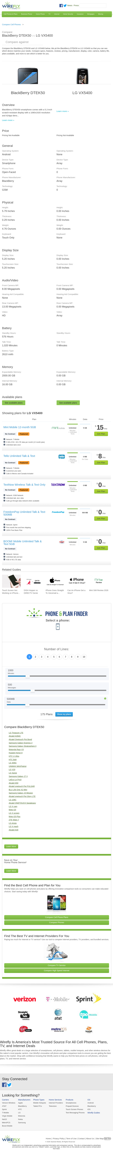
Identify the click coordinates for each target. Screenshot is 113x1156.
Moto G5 (12, 810)
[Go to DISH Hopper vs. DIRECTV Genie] (33, 581)
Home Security (68, 14)
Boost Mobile (7, 1126)
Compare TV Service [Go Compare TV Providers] (57, 965)
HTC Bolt (13, 760)
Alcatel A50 (13, 783)
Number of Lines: (56, 649)
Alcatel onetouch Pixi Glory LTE (22, 796)
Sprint (4, 1109)
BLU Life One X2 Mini (18, 790)
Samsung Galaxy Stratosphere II (22, 746)
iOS (88, 1109)
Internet (56, 14)
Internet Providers (56, 1103)
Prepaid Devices (72, 1106)
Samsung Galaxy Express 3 (20, 743)
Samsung (22, 1123)
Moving (100, 14)
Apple (20, 1103)
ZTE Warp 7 (14, 820)
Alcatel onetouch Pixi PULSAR (22, 786)
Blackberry (91, 1106)
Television (53, 1106)
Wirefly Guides (93, 1113)
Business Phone (26, 14)
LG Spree (13, 773)
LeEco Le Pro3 (15, 780)
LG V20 (12, 769)
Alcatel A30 (13, 830)
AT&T (4, 1106)
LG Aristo (13, 823)
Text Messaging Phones (75, 1113)
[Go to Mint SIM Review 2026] (98, 581)
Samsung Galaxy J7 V (18, 776)
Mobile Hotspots (39, 1103)
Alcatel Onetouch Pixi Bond (20, 739)
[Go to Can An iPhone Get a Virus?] (76, 581)
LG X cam (13, 806)
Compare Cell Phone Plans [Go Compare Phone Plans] (56, 917)
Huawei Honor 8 (15, 753)
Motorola (21, 1116)
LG (19, 1113)
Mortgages (90, 14)
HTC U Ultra (14, 756)
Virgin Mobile (7, 1116)
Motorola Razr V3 (16, 749)
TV (49, 14)
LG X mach (13, 826)
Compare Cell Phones (11, 24)
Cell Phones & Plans (10, 14)
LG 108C (12, 800)
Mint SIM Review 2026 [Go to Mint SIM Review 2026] (98, 590)
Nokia (20, 1119)
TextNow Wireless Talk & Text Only (24, 484)
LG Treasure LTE (16, 733)
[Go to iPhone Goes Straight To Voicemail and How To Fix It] (55, 581)
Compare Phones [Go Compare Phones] (56, 922)
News (69, 5)
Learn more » (8, 120)
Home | (49, 1138)
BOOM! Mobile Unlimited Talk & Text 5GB (22, 542)
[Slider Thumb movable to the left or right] (28, 677)
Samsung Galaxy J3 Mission (21, 793)
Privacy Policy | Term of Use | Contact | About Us (73, 1138)
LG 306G (13, 763)
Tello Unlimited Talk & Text (19, 456)
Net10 (4, 1119)
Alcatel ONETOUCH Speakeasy (22, 803)
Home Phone (40, 14)
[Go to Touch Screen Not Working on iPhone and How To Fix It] (11, 581)
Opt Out (107, 1139)
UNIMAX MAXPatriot (17, 766)
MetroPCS (6, 1123)
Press (76, 5)
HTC (20, 1109)
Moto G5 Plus (14, 816)
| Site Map (99, 1138)
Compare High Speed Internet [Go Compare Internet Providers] (56, 970)
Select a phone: (58, 620)
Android (90, 1103)
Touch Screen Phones (74, 1109)
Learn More (11, 846)
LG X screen (14, 813)
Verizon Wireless (8, 1103)
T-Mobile (5, 1113)
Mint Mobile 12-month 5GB (19, 427)
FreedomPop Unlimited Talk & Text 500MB (24, 513)
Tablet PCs (37, 1106)
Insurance (80, 14)
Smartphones (71, 1103)
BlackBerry (22, 1106)
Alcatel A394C (15, 736)
